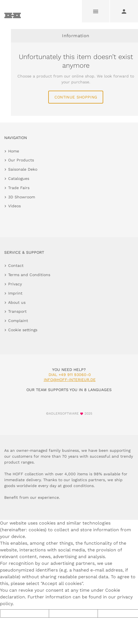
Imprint (15, 293)
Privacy (15, 284)
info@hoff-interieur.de (70, 379)
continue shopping (75, 97)
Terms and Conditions (29, 274)
